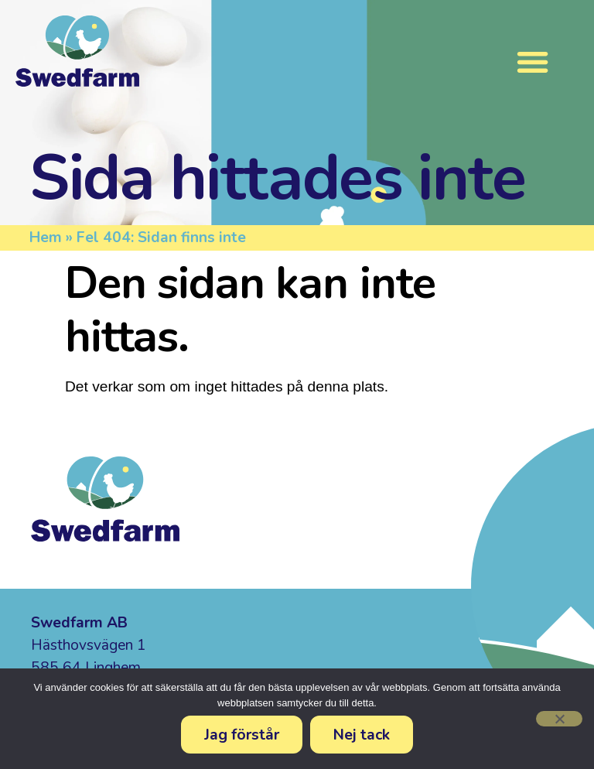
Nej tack (361, 734)
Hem (45, 237)
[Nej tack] (559, 718)
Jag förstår (241, 734)
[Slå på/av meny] (532, 61)
